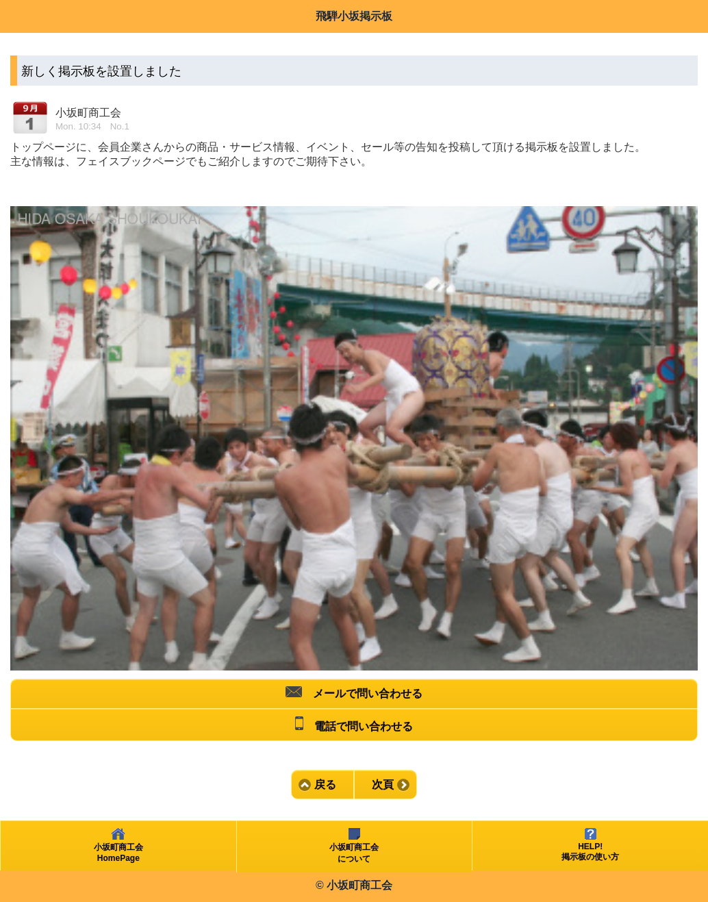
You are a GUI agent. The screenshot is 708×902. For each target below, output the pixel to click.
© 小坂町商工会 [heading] (354, 885)
